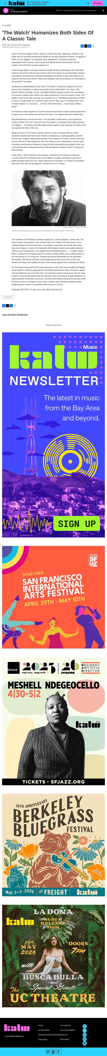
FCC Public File (65, 1025)
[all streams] (104, 10)
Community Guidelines (67, 1030)
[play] (6, 10)
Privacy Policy (42, 1039)
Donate (99, 3)
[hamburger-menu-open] (5, 3)
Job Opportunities (44, 1030)
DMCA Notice (64, 1039)
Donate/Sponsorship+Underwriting (48, 1035)
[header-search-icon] (88, 3)
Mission (40, 1025)
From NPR (6, 25)
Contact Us (64, 1035)
